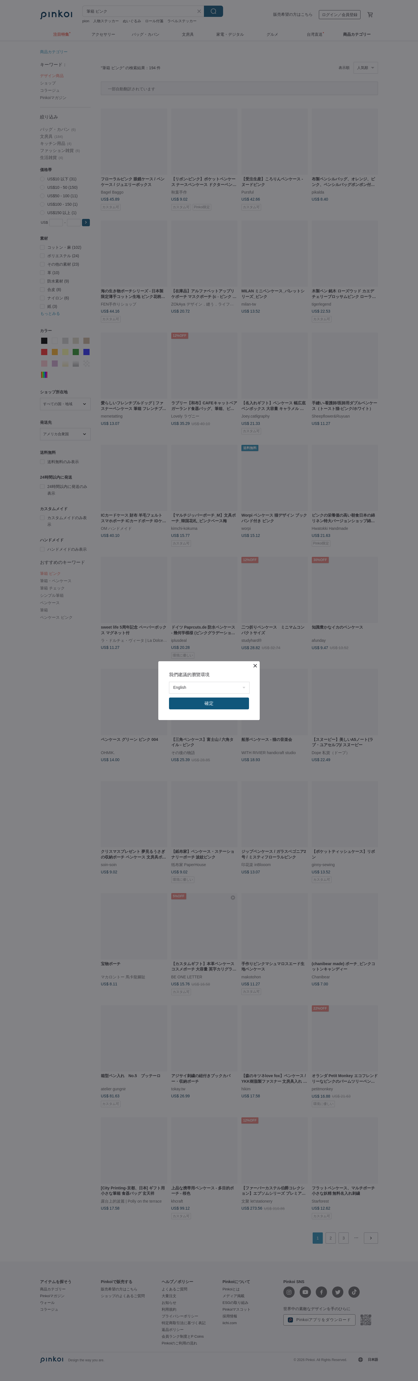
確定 (209, 703)
